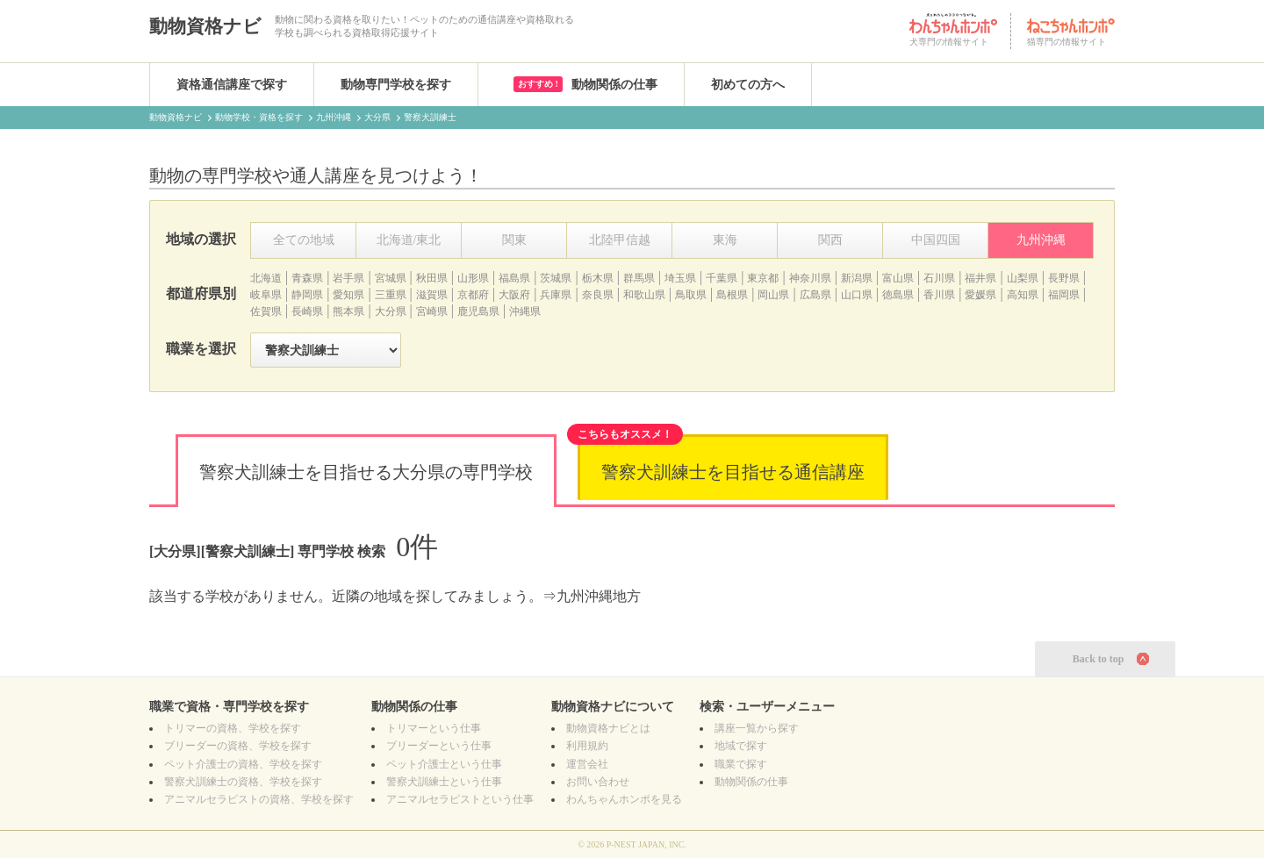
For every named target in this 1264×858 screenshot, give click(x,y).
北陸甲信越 (619, 240)
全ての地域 (303, 240)
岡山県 (773, 295)
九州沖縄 (1041, 240)
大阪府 (514, 295)
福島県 (514, 278)
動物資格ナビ (205, 26)
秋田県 (432, 278)
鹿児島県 (478, 311)
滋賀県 (432, 295)
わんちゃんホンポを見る (624, 799)
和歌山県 (644, 295)
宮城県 (390, 278)
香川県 (939, 295)
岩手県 (348, 278)
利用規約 (587, 746)
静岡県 (307, 295)
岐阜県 (266, 295)
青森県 (307, 278)
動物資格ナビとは (608, 728)
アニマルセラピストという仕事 (460, 799)
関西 (830, 240)
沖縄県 (525, 311)
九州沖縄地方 (599, 596)
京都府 (473, 295)
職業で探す (741, 764)
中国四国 (935, 240)
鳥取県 (691, 295)
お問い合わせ (597, 782)
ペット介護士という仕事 (444, 764)
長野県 (1064, 278)
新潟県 (857, 278)
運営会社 (587, 764)
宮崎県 (432, 311)
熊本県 (348, 311)
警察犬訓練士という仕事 (444, 782)
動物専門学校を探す (396, 84)
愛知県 (348, 295)
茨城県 (555, 278)
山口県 (857, 295)
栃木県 (598, 278)
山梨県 (1022, 278)
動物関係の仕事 (585, 84)
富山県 (898, 278)
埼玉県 (680, 278)
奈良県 (598, 295)
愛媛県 (980, 295)
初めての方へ (748, 84)
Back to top (1098, 659)
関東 (514, 240)
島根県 (732, 295)
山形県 (473, 278)
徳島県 (898, 295)
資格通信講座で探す (231, 84)
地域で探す (741, 746)
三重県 (390, 295)
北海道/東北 (409, 240)
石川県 (939, 278)
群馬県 (639, 278)
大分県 (390, 311)
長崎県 (307, 311)
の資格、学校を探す (232, 728)
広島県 (815, 295)
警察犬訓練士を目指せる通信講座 (733, 472)
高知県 (1022, 295)
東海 (725, 240)
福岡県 (1064, 295)
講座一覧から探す (757, 728)
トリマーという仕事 (433, 728)
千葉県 (721, 278)
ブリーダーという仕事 (439, 746)
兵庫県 (555, 295)
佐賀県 (266, 311)
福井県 (980, 278)
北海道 (266, 278)
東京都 (763, 278)
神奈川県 (810, 278)
